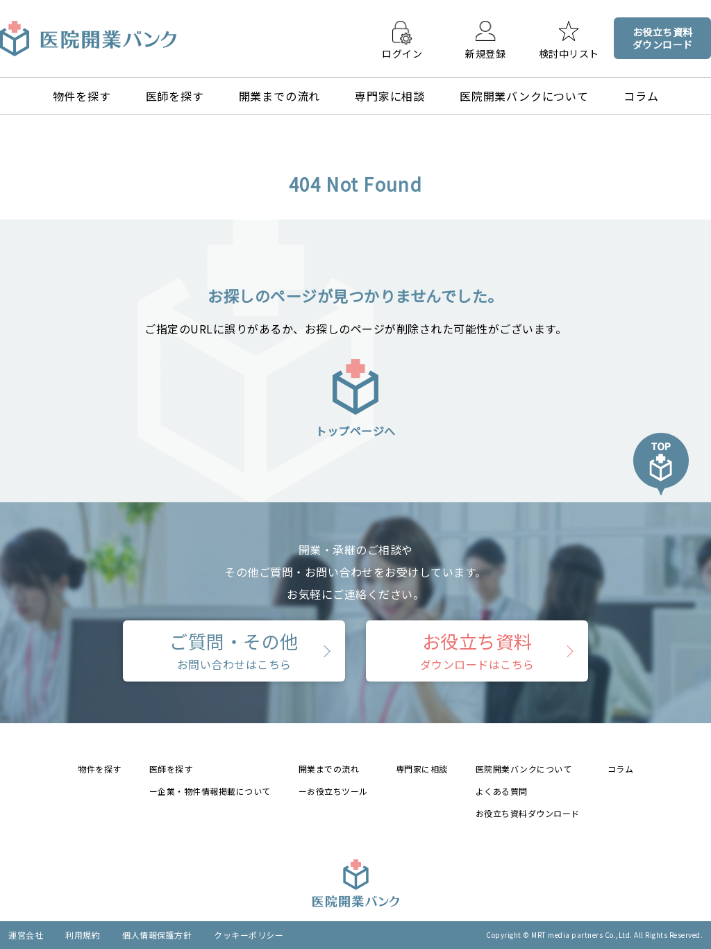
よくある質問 (502, 791)
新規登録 (485, 53)
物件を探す (82, 96)
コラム (641, 96)
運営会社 (25, 935)
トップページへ (355, 397)
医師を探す (175, 96)
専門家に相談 (390, 96)
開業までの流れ (280, 96)
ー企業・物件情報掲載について (210, 791)
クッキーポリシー (248, 935)
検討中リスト (569, 53)
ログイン (402, 53)
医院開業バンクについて (524, 96)
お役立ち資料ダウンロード (528, 813)
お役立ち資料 (477, 650)
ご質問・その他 (234, 650)
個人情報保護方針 (157, 935)
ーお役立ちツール (333, 791)
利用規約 (82, 935)
